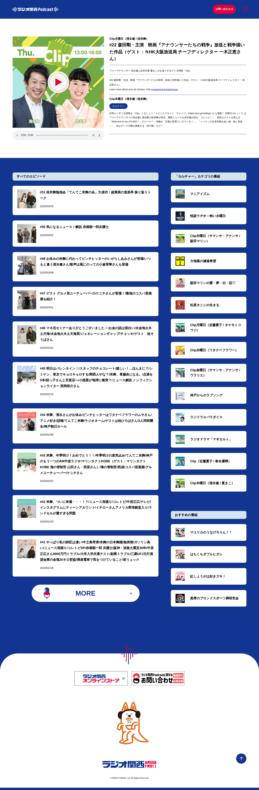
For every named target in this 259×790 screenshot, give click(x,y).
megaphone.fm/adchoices (164, 89)
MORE (85, 595)
